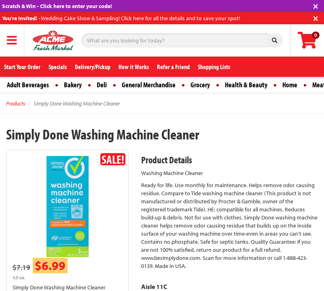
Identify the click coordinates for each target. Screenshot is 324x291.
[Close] (315, 5)
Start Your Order (22, 67)
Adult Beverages (28, 84)
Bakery (73, 84)
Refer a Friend (173, 67)
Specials (58, 67)
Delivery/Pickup (92, 67)
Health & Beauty (246, 84)
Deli (102, 84)
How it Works (134, 67)
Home (289, 84)
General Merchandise (149, 84)
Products (15, 103)
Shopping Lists (214, 67)
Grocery (200, 84)
